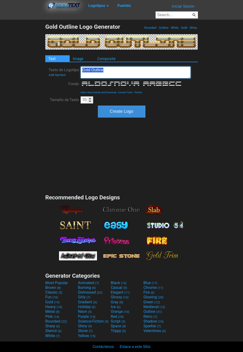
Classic (53, 292)
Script (118, 321)
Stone (85, 331)
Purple (86, 316)
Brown (53, 287)
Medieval (154, 307)
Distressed (90, 292)
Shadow (153, 321)
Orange (120, 311)
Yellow (87, 335)
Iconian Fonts (125, 92)
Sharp (52, 326)
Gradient (87, 302)
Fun (51, 297)
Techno (138, 92)
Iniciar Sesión (183, 6)
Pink (52, 316)
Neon (85, 311)
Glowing (153, 297)
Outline (163, 27)
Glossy (120, 297)
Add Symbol (57, 75)
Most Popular (56, 283)
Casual (119, 287)
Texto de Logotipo (64, 72)
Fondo (73, 84)
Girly (84, 297)
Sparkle (152, 326)
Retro (150, 316)
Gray (117, 302)
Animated (88, 283)
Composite (106, 58)
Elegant (120, 292)
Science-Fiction (93, 321)
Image (78, 58)
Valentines (154, 331)
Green (151, 302)
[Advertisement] (22, 94)
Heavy (53, 307)
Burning (87, 287)
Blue (150, 283)
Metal (52, 311)
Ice (115, 307)
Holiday (87, 307)
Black (119, 283)
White (174, 27)
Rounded (150, 27)
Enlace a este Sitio (135, 346)
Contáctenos (103, 346)
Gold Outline (136, 72)
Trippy (118, 331)
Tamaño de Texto (64, 100)
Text (51, 58)
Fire (149, 292)
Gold (184, 27)
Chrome (153, 287)
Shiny (193, 27)
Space (118, 326)
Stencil (53, 331)
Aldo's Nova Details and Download (98, 92)
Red (117, 316)
